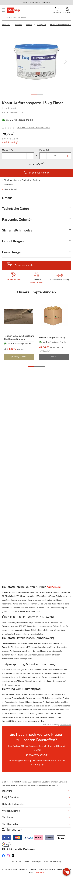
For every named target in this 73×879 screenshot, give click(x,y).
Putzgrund (41, 24)
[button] (65, 62)
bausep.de (40, 872)
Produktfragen (13, 241)
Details (7, 198)
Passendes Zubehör (17, 219)
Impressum (16, 861)
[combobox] (36, 18)
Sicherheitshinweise (17, 230)
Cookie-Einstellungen (32, 861)
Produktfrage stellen (24, 265)
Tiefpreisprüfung (13, 279)
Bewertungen (12, 252)
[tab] (36, 198)
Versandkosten (36, 282)
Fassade (18, 24)
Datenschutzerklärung (52, 861)
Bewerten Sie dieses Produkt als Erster (33, 127)
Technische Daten (15, 208)
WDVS (29, 24)
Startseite (6, 24)
